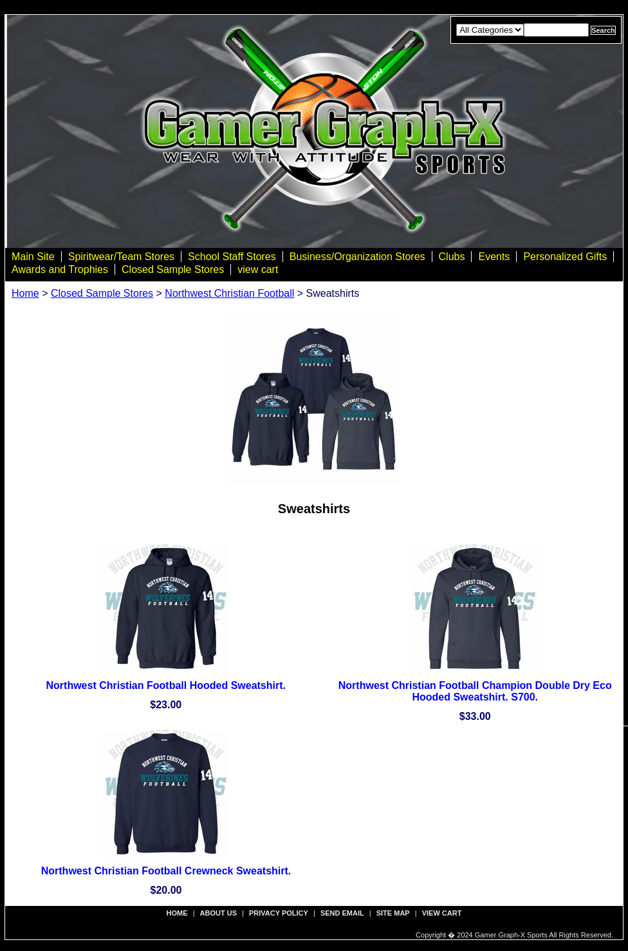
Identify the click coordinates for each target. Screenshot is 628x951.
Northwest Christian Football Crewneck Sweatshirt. (166, 870)
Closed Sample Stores (173, 269)
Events (494, 256)
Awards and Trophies (60, 269)
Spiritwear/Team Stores (121, 256)
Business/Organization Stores (357, 256)
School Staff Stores (232, 256)
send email (342, 913)
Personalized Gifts (565, 256)
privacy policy (278, 913)
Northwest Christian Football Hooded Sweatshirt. (166, 685)
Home (25, 293)
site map (393, 913)
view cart (257, 269)
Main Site (33, 256)
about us (218, 913)
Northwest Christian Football (229, 293)
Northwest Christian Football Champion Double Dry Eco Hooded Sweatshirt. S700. (475, 691)
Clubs (452, 256)
